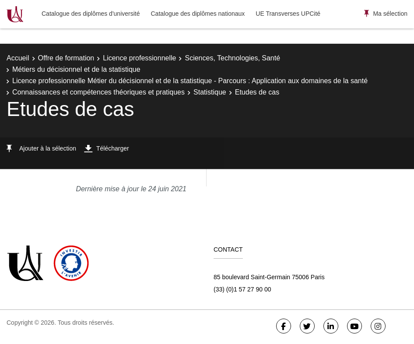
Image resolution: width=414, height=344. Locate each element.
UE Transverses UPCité (288, 13)
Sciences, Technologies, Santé (232, 58)
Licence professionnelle (139, 58)
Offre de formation (66, 58)
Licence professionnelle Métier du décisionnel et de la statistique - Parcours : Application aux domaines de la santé (190, 80)
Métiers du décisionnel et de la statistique (76, 69)
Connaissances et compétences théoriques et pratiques (98, 92)
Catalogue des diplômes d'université (91, 13)
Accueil (18, 58)
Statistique (209, 92)
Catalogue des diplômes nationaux (198, 13)
